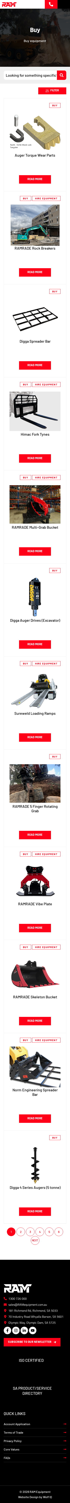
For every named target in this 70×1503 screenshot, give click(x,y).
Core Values (11, 1449)
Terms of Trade (13, 1432)
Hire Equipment (46, 198)
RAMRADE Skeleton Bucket (35, 997)
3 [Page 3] (30, 1231)
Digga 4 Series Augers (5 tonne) (35, 1187)
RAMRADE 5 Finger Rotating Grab (35, 808)
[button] (52, 91)
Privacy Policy (13, 1441)
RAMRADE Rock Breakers (35, 248)
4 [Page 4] (40, 1231)
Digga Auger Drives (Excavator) (35, 620)
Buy (55, 105)
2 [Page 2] (21, 1231)
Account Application (17, 1424)
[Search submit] (61, 75)
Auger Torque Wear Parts (35, 155)
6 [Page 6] (59, 1231)
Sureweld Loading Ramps (35, 713)
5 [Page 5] (49, 1231)
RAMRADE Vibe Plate (35, 904)
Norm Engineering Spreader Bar (35, 1092)
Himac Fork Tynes (35, 434)
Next (35, 1240)
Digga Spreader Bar (35, 341)
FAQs (7, 1457)
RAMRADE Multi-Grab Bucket (35, 527)
